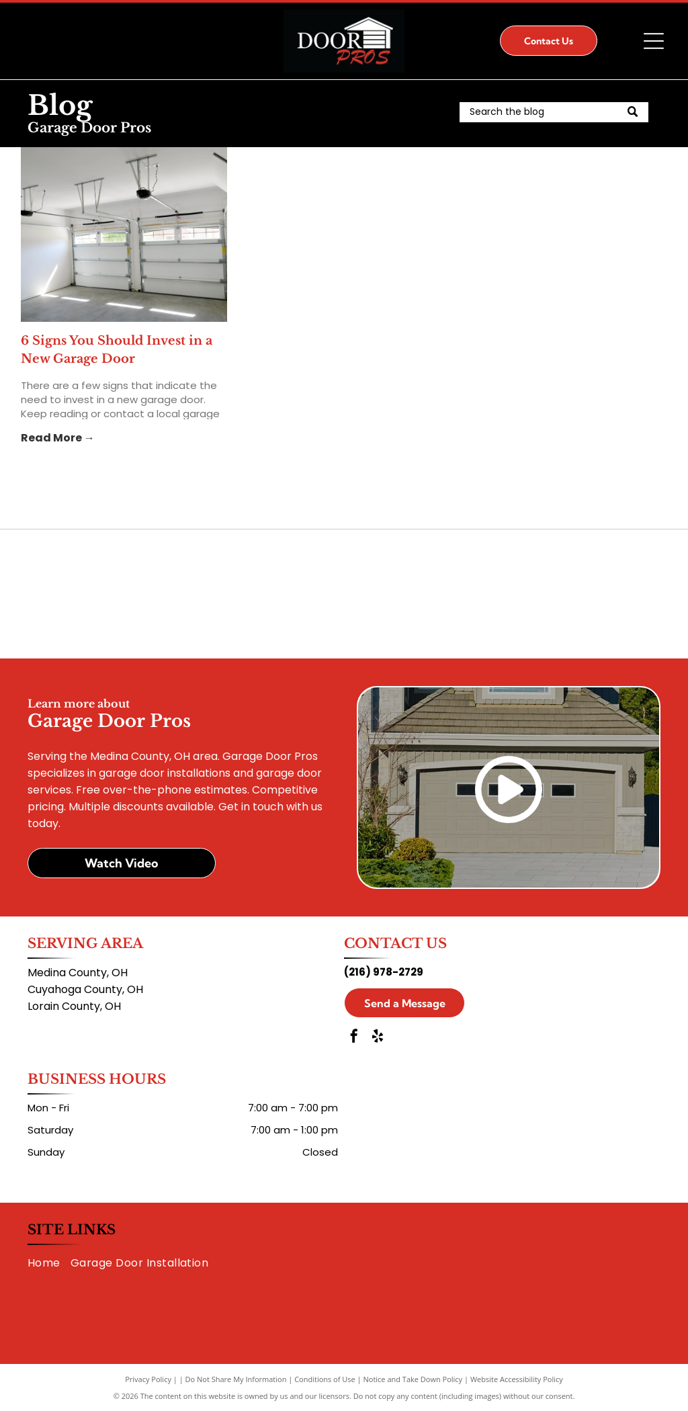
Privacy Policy (148, 1379)
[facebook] (354, 1038)
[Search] (554, 112)
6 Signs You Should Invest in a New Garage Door (116, 349)
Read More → (58, 437)
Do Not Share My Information (236, 1379)
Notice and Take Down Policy (413, 1379)
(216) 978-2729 (383, 972)
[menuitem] (49, 1262)
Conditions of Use (324, 1379)
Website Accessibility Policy (516, 1379)
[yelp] (378, 1038)
